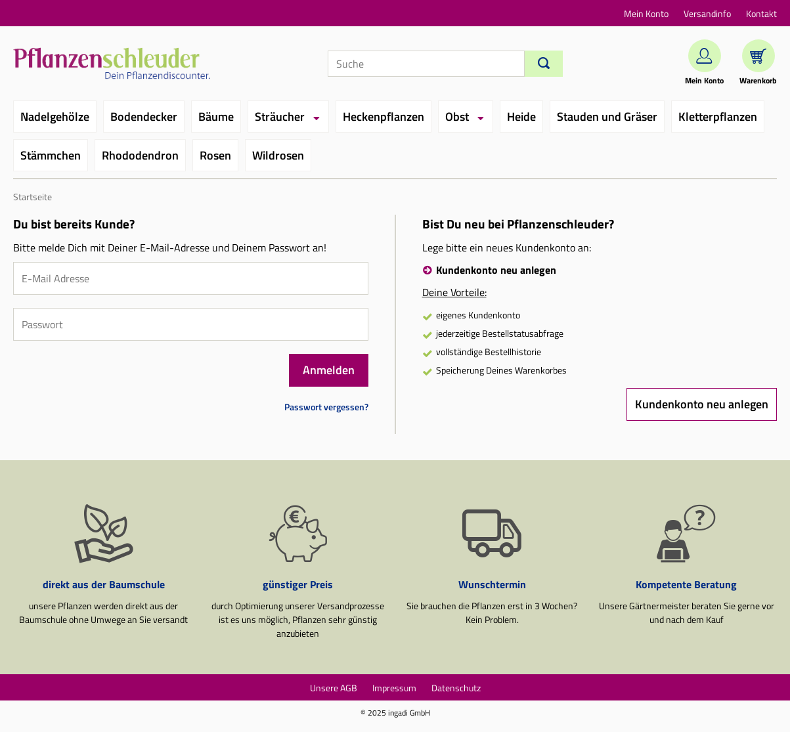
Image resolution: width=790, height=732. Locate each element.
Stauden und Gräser (607, 116)
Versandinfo (707, 13)
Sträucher (280, 116)
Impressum (394, 688)
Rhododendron (140, 155)
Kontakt (761, 13)
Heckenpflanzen (383, 116)
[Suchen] (544, 64)
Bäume (216, 116)
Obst (457, 116)
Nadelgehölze (54, 116)
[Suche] (426, 64)
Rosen (215, 155)
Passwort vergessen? (326, 407)
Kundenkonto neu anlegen (701, 404)
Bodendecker (143, 116)
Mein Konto (646, 13)
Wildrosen (278, 155)
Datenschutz (456, 688)
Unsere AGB (333, 688)
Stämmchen (50, 155)
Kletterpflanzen (717, 116)
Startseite (32, 197)
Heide (521, 116)
